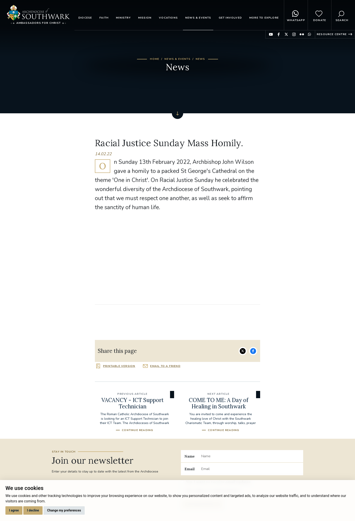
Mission (144, 17)
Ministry (123, 17)
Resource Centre (332, 34)
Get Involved (230, 17)
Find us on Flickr (302, 34)
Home (154, 59)
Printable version (119, 366)
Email (190, 469)
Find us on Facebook (278, 34)
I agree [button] (14, 510)
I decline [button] (33, 510)
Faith (103, 17)
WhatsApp (296, 15)
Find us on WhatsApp (309, 34)
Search (342, 15)
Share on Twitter (243, 351)
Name (190, 456)
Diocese (85, 17)
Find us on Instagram (294, 34)
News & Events (198, 17)
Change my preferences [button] (64, 510)
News (200, 59)
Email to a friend (165, 366)
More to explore (264, 17)
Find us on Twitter (286, 34)
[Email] (250, 469)
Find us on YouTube (271, 34)
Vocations (168, 17)
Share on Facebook (253, 351)
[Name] (250, 456)
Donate (319, 15)
